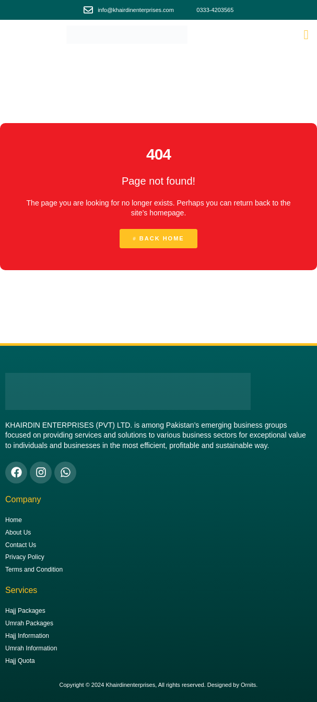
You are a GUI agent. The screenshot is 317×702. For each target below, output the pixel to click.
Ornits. (249, 685)
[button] (306, 35)
